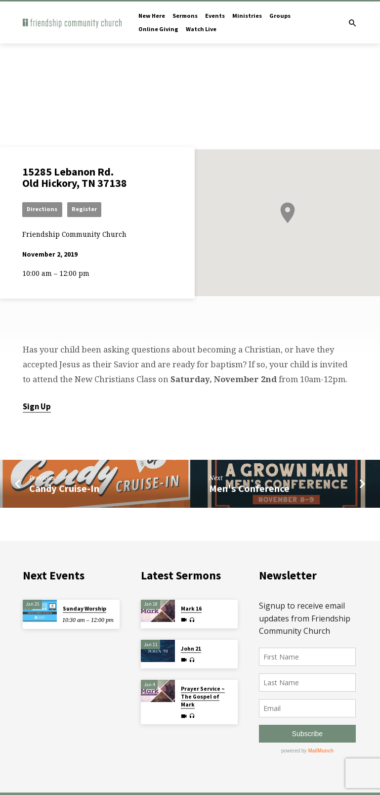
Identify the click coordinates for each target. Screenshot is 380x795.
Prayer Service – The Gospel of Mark (203, 696)
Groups (280, 15)
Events (215, 15)
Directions (42, 209)
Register (84, 209)
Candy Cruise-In (64, 488)
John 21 (191, 648)
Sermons (185, 15)
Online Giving (158, 29)
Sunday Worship (84, 608)
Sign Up (37, 406)
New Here (151, 15)
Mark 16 (191, 608)
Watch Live (201, 29)
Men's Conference (249, 488)
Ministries (247, 15)
